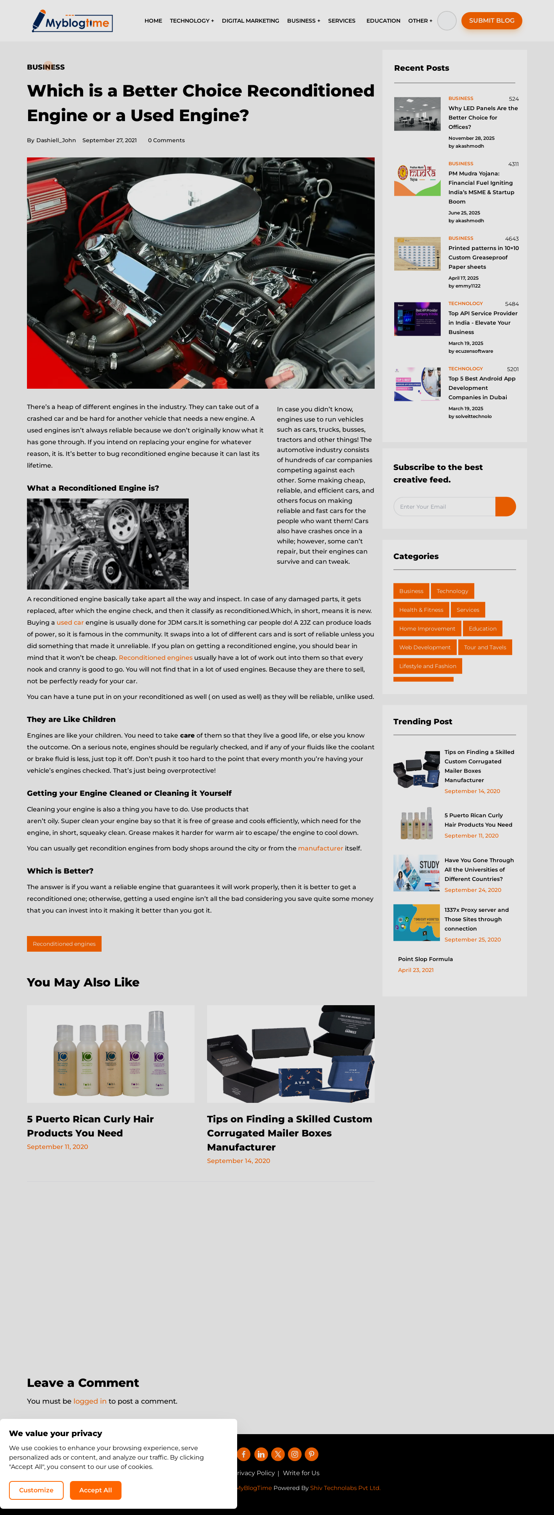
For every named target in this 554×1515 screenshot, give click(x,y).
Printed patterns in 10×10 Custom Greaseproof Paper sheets (484, 257)
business (461, 98)
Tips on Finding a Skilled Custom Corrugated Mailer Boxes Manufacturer (289, 1133)
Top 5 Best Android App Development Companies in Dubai (482, 388)
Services (468, 609)
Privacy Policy (254, 1473)
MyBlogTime (253, 1488)
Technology (452, 591)
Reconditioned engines (156, 657)
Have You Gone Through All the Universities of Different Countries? (479, 870)
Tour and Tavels (485, 647)
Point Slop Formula (425, 959)
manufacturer (321, 848)
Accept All (448, 1490)
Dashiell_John (51, 140)
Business (46, 67)
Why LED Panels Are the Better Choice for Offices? (483, 117)
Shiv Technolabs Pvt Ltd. (345, 1488)
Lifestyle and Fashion (427, 666)
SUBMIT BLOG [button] (492, 20)
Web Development (425, 647)
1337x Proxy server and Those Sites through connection (477, 919)
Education (483, 628)
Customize (389, 1490)
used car (70, 622)
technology (466, 303)
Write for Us (301, 1473)
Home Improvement (427, 628)
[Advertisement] (201, 1273)
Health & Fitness (421, 609)
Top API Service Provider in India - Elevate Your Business (483, 323)
